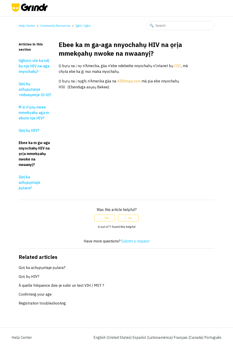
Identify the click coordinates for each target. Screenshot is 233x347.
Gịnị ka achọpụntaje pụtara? (29, 182)
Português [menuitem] (212, 337)
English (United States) (113, 337)
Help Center (27, 26)
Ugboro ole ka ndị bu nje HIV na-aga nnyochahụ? (34, 66)
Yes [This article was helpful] (106, 218)
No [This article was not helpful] (130, 218)
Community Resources (55, 26)
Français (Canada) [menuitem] (189, 337)
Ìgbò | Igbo (83, 26)
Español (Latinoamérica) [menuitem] (153, 337)
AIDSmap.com (129, 81)
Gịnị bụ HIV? (29, 130)
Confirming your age (35, 294)
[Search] (180, 25)
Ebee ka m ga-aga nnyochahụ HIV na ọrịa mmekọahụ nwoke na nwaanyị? (34, 153)
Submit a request (135, 241)
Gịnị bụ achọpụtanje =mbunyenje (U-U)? (35, 89)
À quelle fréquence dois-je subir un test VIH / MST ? (61, 285)
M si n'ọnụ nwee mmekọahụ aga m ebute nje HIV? (34, 112)
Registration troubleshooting (42, 303)
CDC (177, 65)
